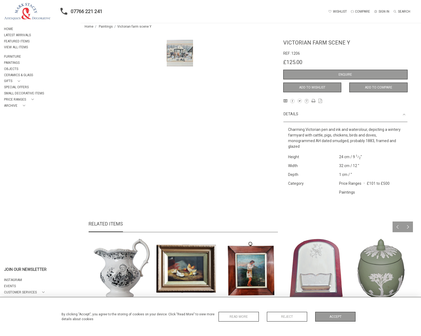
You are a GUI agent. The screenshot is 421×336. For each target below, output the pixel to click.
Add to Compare (378, 87)
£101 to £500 (378, 183)
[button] (13, 81)
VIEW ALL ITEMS (16, 47)
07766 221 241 (79, 11)
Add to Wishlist (312, 87)
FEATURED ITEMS (17, 41)
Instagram (13, 280)
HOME (8, 29)
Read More (239, 317)
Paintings (106, 26)
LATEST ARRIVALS (17, 35)
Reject (287, 317)
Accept (335, 317)
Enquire (345, 74)
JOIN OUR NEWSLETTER (25, 269)
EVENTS (10, 286)
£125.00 (292, 62)
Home (89, 26)
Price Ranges (350, 183)
